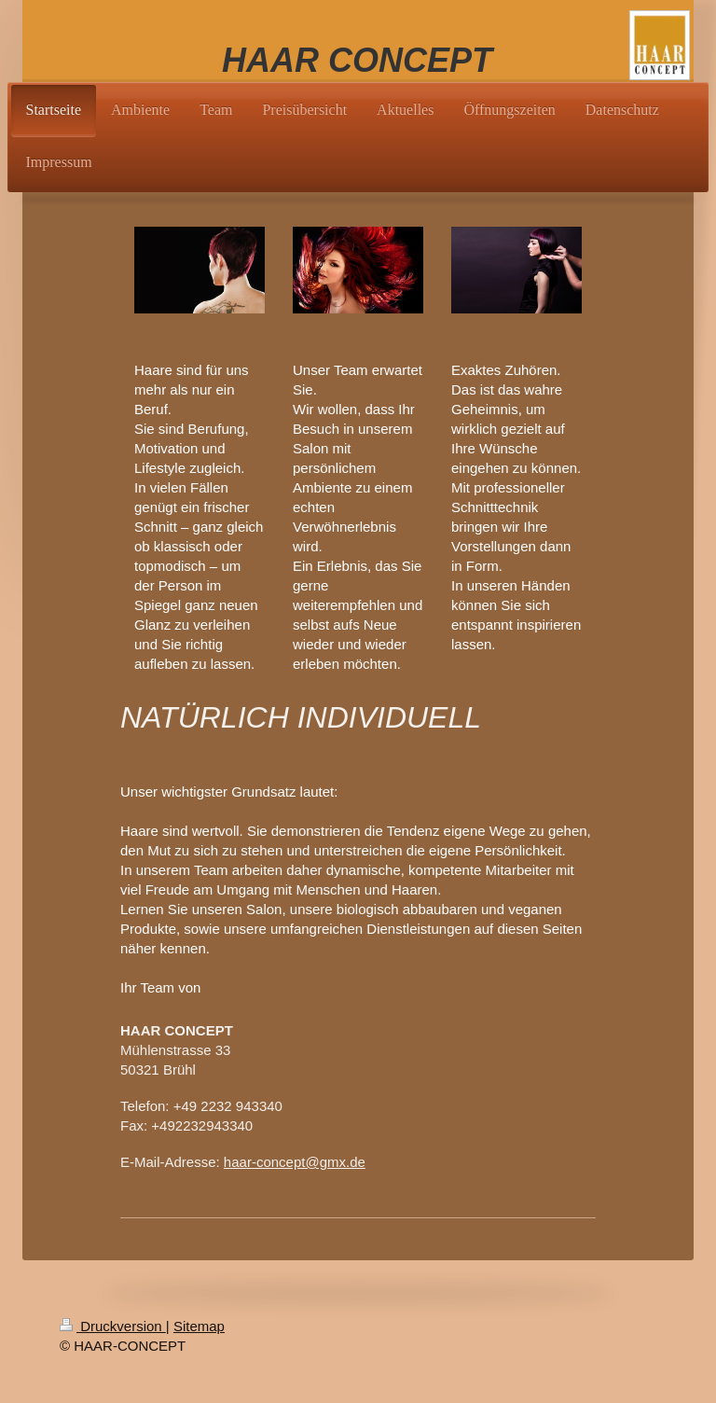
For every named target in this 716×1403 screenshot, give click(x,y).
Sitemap (199, 1326)
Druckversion (113, 1326)
